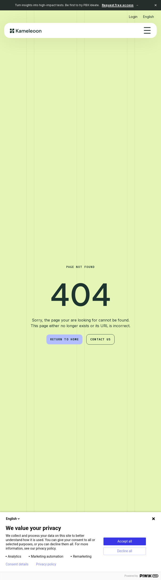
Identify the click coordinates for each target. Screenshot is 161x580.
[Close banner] (155, 5)
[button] (148, 14)
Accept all (124, 541)
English (13, 519)
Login (133, 17)
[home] (26, 30)
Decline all (124, 551)
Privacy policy (46, 564)
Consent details (17, 564)
